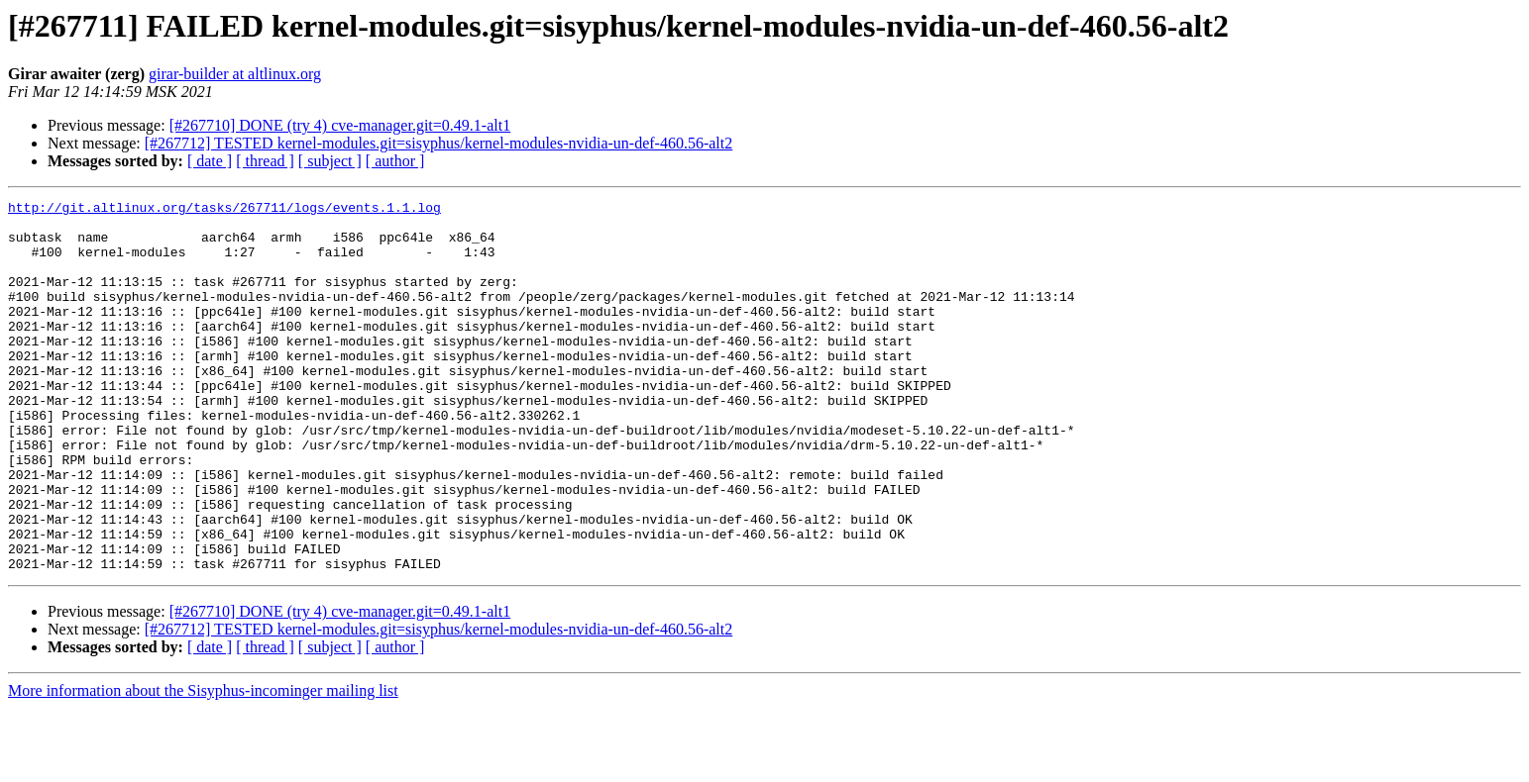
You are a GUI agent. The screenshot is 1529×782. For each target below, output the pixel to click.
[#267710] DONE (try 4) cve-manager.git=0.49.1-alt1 (339, 125)
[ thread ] (265, 160)
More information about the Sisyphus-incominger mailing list (203, 764)
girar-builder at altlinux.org (235, 73)
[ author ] (395, 160)
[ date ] (209, 160)
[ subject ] (330, 160)
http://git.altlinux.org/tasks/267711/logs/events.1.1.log (224, 210)
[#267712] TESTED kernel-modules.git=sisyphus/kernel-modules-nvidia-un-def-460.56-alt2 (439, 143)
